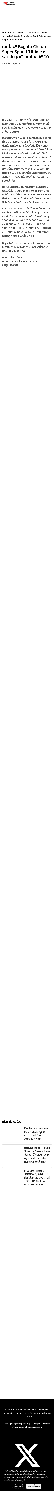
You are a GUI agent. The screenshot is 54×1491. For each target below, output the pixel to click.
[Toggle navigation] (50, 4)
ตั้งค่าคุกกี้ (18, 1486)
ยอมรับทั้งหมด (34, 1486)
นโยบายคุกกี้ (20, 1480)
